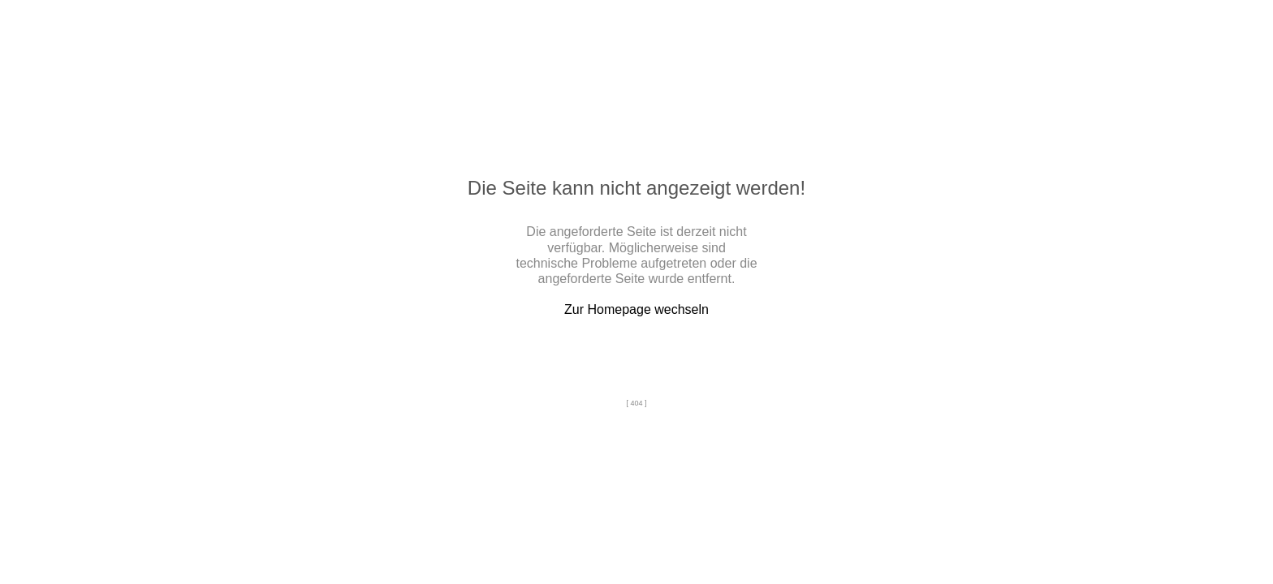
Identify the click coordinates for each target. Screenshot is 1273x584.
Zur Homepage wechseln (636, 309)
